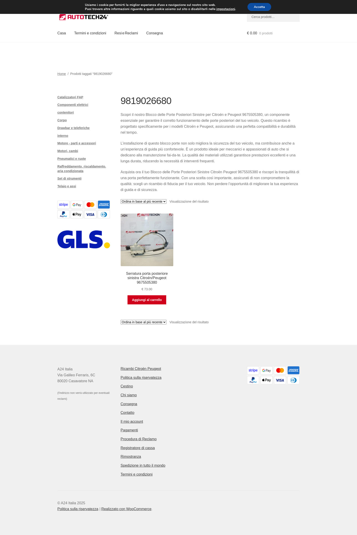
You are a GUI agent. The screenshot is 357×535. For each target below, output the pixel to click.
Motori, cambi (67, 151)
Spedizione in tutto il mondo (143, 465)
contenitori (65, 112)
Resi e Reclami (126, 33)
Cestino (127, 386)
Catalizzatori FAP (70, 97)
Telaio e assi (66, 186)
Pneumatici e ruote (71, 158)
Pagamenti (129, 430)
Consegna (154, 33)
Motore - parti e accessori (76, 143)
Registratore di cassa (138, 448)
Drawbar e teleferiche (73, 128)
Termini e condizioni (90, 33)
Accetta (259, 7)
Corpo (62, 120)
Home (61, 74)
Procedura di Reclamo (139, 439)
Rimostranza (131, 457)
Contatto (127, 413)
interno (62, 136)
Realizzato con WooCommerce (126, 509)
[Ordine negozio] (143, 201)
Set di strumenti (69, 178)
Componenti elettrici (72, 105)
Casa (61, 33)
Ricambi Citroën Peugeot (141, 369)
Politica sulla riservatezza (141, 378)
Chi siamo (129, 395)
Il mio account (132, 421)
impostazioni (225, 9)
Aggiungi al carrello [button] (147, 300)
